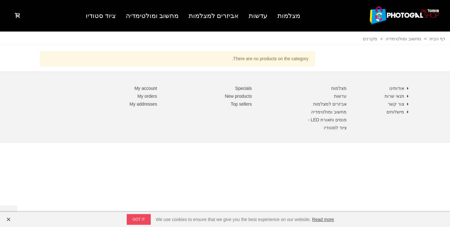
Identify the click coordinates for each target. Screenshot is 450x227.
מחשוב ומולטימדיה (152, 16)
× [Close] (8, 219)
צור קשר (399, 104)
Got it (138, 219)
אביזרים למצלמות (214, 16)
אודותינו (399, 88)
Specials (243, 88)
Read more (323, 219)
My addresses (143, 104)
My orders (147, 96)
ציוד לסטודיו (335, 127)
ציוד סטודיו (101, 16)
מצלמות (288, 16)
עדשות (258, 16)
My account (145, 88)
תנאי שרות (397, 96)
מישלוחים (398, 112)
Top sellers (241, 104)
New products (238, 96)
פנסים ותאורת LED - (327, 119)
